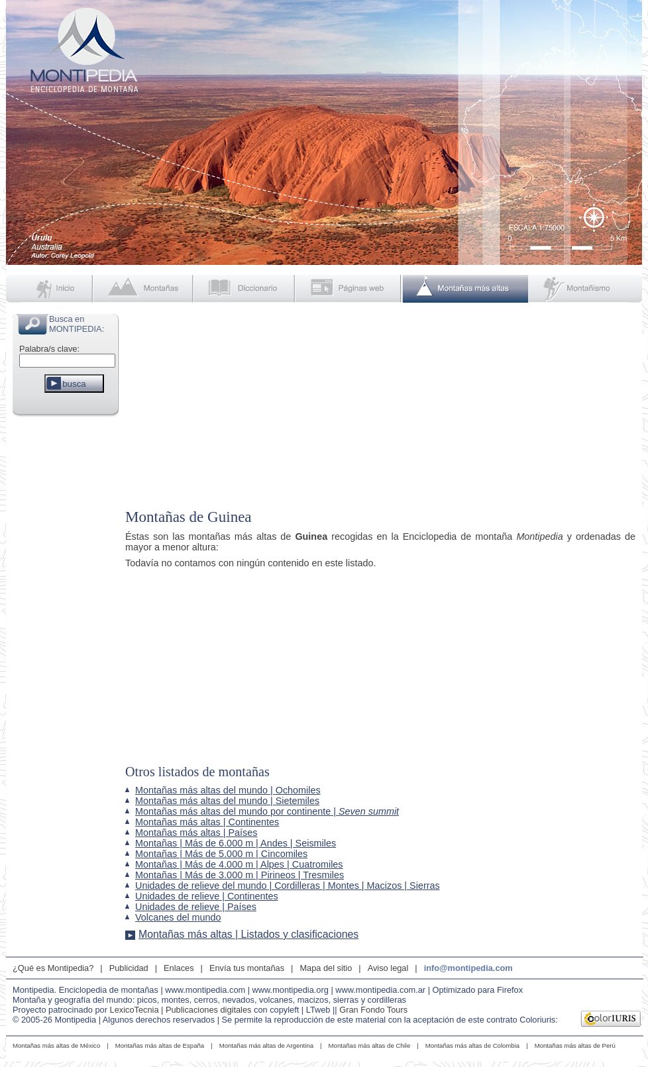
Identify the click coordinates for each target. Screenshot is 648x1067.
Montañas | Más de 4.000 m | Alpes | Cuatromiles (239, 864)
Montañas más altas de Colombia (472, 1045)
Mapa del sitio (325, 968)
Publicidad (128, 968)
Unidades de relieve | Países (195, 906)
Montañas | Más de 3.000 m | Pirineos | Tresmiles (239, 875)
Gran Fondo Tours (373, 1010)
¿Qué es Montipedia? (53, 968)
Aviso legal (388, 968)
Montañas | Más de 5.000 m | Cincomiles (221, 853)
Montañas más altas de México (56, 1045)
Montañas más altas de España (159, 1045)
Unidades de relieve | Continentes (206, 896)
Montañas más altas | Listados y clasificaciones (248, 934)
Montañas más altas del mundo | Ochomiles (228, 790)
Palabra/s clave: (49, 349)
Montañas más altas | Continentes (207, 822)
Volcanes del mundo (178, 917)
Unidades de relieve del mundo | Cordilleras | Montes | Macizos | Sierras (287, 885)
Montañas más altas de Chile (370, 1045)
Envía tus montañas (246, 968)
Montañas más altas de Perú (575, 1045)
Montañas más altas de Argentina (266, 1045)
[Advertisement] (66, 618)
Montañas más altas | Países (196, 832)
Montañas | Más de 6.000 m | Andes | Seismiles (235, 843)
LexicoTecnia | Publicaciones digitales (181, 1010)
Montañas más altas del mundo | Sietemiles (227, 800)
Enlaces (179, 968)
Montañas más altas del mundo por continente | (267, 811)
